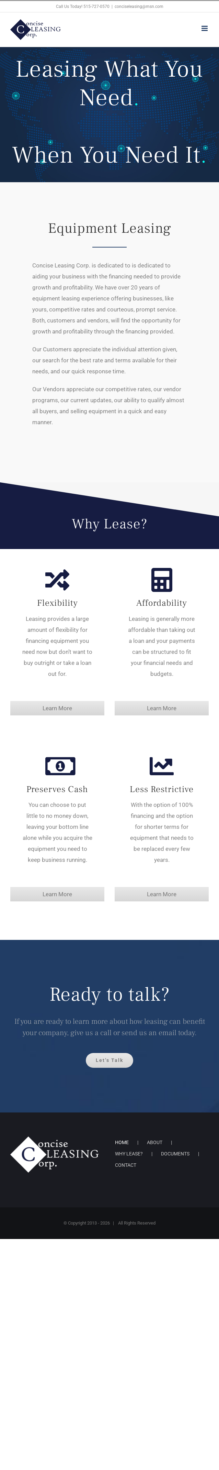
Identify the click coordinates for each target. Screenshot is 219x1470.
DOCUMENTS (175, 1153)
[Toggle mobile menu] (205, 28)
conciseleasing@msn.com (139, 6)
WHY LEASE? (129, 1153)
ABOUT (154, 1142)
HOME (122, 1142)
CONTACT (125, 1165)
